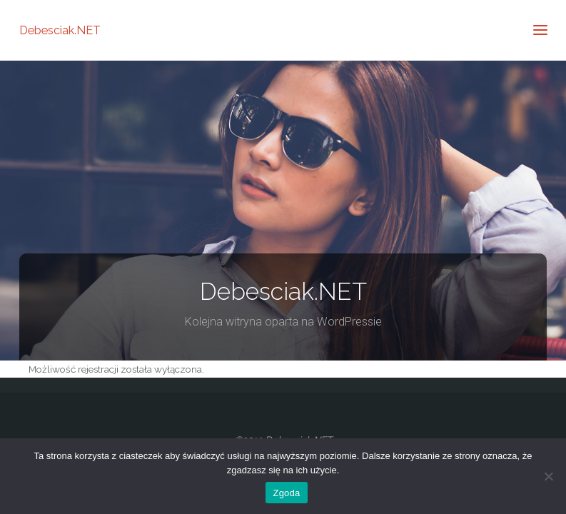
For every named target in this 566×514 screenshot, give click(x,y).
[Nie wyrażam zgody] (548, 476)
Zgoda (286, 493)
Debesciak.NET (60, 29)
